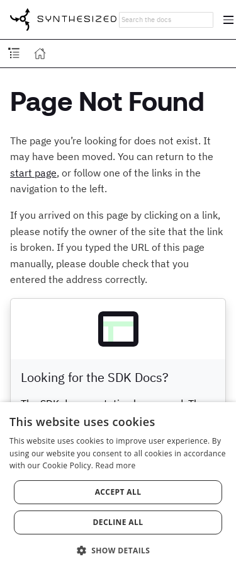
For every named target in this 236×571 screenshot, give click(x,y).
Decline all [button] (118, 522)
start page (33, 172)
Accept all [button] (118, 492)
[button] (118, 550)
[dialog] (118, 486)
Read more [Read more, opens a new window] (116, 465)
